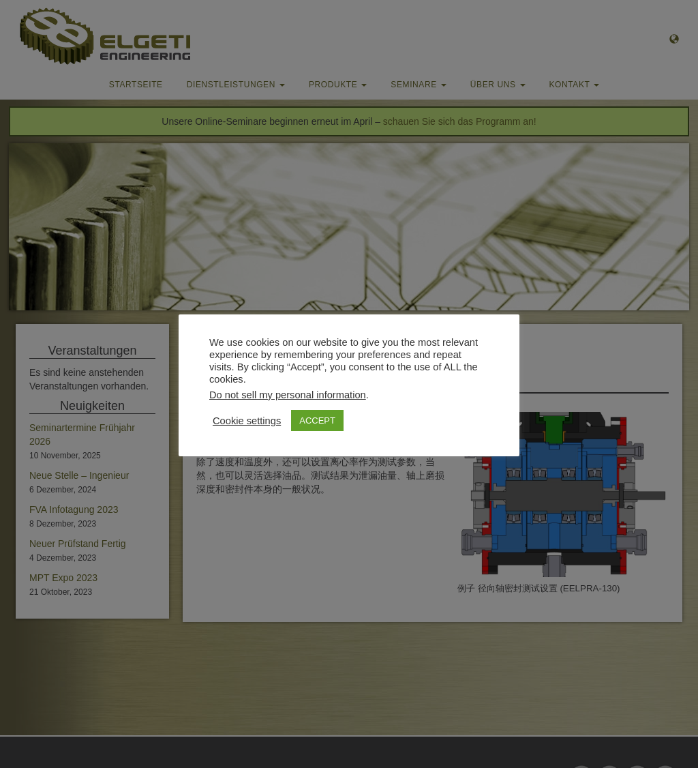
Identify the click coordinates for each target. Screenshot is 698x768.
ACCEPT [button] (317, 420)
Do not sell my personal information (287, 394)
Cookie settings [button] (247, 420)
